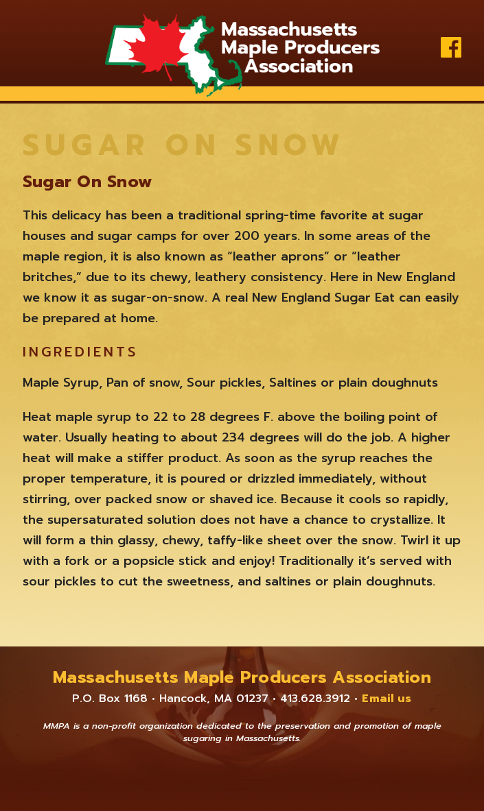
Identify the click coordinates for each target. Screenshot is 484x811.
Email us (386, 698)
